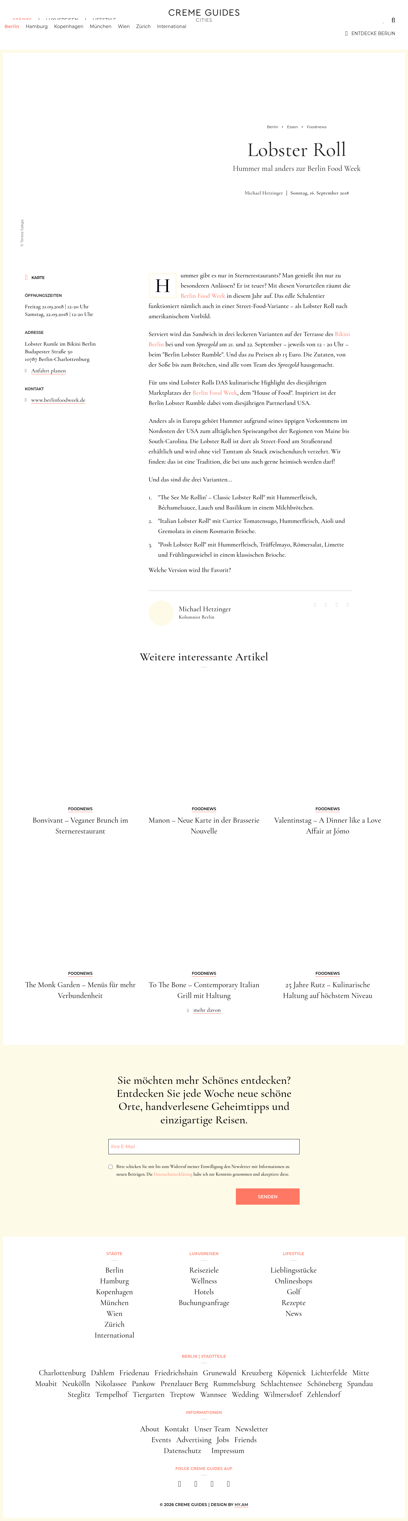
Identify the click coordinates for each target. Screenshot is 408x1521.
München (109, 33)
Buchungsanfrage (203, 1302)
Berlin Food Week (203, 296)
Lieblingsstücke (294, 1270)
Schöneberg (324, 1383)
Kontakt (176, 1429)
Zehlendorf (323, 1394)
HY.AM (241, 1504)
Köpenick (291, 1373)
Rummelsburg (234, 1383)
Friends (245, 1439)
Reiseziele (204, 1270)
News (293, 1313)
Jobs (223, 1439)
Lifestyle (104, 20)
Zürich (151, 33)
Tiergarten (148, 1394)
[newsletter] (228, 1486)
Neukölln (76, 1383)
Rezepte (293, 1302)
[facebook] (180, 1486)
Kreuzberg (257, 1373)
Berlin (20, 33)
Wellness (204, 1281)
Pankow (143, 1383)
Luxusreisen (62, 20)
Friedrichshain (176, 1373)
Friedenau (134, 1373)
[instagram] (196, 1486)
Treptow (182, 1394)
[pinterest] (212, 1486)
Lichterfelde (329, 1373)
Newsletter (251, 1429)
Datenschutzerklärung (173, 1174)
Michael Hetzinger (263, 193)
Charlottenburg (62, 1373)
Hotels (204, 1292)
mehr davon (207, 1009)
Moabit (46, 1383)
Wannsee (213, 1394)
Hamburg (45, 33)
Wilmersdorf (283, 1394)
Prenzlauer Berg (184, 1383)
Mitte (361, 1373)
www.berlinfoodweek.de (58, 399)
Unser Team (212, 1429)
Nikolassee (111, 1383)
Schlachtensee (281, 1383)
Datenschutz (182, 1450)
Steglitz (79, 1394)
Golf (293, 1292)
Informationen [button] (204, 1412)
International (180, 33)
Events (161, 1439)
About (149, 1429)
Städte (22, 20)
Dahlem (102, 1373)
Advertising (194, 1439)
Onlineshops (293, 1281)
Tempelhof (111, 1394)
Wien (132, 33)
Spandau (360, 1383)
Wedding (245, 1394)
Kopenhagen (77, 33)
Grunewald (220, 1373)
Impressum (227, 1450)
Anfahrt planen (48, 370)
